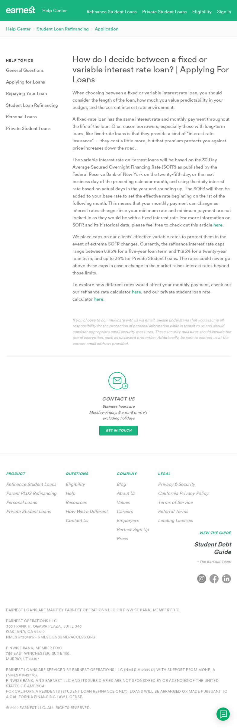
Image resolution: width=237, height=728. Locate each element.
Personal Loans (21, 502)
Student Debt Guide (212, 547)
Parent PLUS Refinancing (31, 493)
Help (70, 493)
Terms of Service (175, 502)
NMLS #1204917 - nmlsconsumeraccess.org (50, 637)
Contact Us (77, 520)
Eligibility (75, 484)
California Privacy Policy (183, 493)
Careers (125, 511)
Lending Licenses (175, 520)
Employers (128, 520)
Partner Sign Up (133, 529)
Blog (121, 484)
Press (122, 538)
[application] (223, 714)
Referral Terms (173, 511)
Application (106, 29)
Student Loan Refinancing (63, 29)
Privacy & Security (176, 484)
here (98, 299)
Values (123, 502)
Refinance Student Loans (31, 484)
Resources (76, 502)
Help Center (18, 29)
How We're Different (86, 511)
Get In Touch (119, 430)
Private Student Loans (28, 511)
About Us (126, 493)
